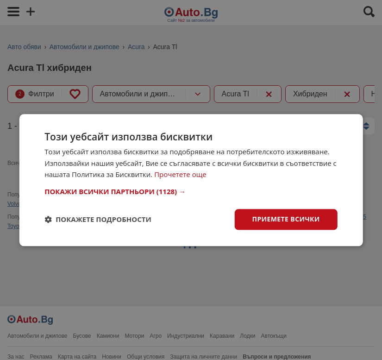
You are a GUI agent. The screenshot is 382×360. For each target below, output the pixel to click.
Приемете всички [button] (286, 219)
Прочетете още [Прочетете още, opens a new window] (180, 174)
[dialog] (191, 180)
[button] (191, 191)
